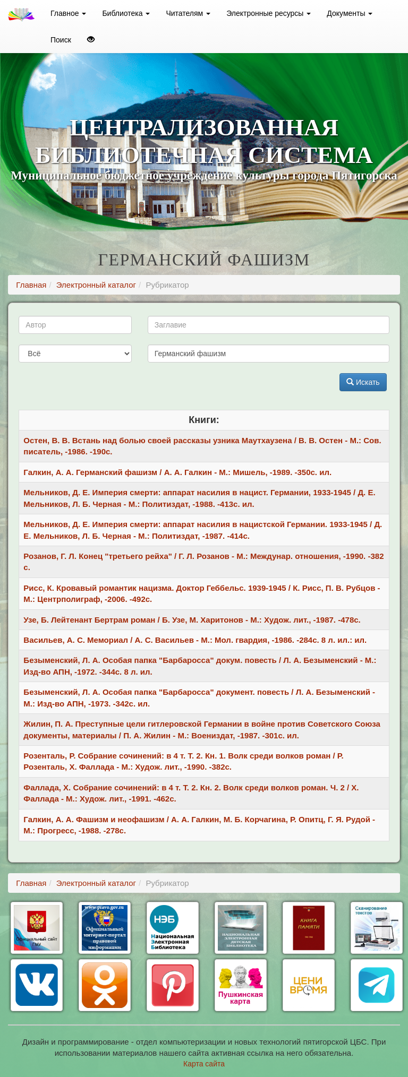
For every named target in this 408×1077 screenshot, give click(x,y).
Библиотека (126, 13)
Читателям (188, 13)
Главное (68, 13)
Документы (349, 13)
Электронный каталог (96, 284)
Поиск (60, 40)
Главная (31, 284)
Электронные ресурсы (268, 13)
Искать (363, 382)
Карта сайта (204, 1063)
